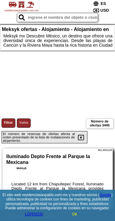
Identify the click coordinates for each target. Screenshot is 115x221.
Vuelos (23, 122)
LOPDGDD (34, 214)
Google (105, 195)
